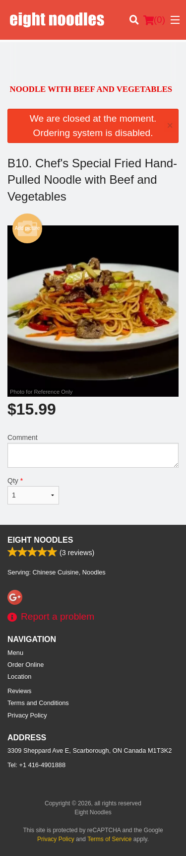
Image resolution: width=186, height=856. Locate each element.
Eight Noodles (40, 540)
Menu (15, 652)
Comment (93, 450)
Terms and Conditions (38, 703)
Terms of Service (109, 839)
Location (19, 676)
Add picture (27, 228)
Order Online (25, 664)
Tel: (36, 765)
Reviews (19, 691)
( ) (154, 19)
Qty (33, 490)
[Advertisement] (93, 62)
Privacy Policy (27, 715)
